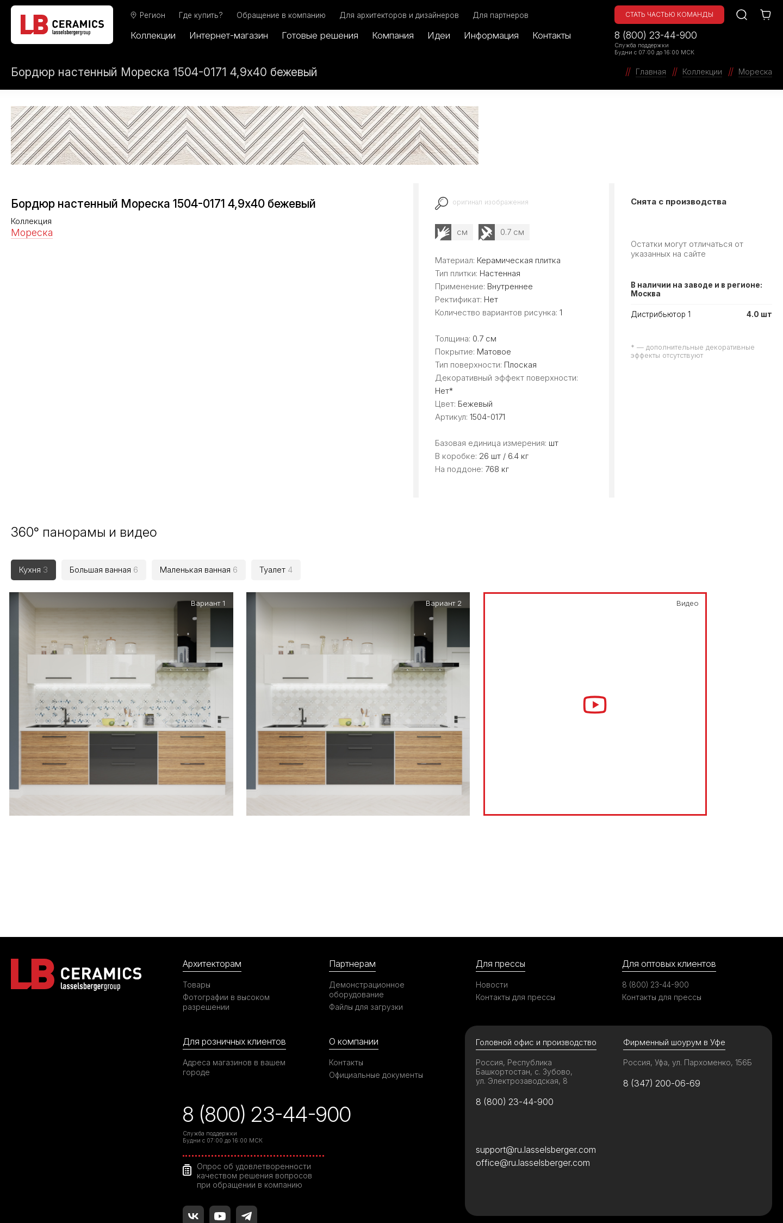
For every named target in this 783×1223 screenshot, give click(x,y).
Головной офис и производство (537, 961)
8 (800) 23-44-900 (655, 35)
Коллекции (155, 35)
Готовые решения (322, 35)
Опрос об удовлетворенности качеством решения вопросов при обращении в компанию (255, 1096)
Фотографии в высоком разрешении (227, 920)
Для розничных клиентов (236, 959)
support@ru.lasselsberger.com (537, 1069)
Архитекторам (213, 881)
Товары (197, 903)
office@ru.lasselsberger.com (533, 1082)
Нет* (444, 390)
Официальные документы (377, 993)
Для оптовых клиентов (670, 881)
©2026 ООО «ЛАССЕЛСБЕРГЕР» (72, 1196)
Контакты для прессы (516, 915)
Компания (396, 35)
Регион (150, 15)
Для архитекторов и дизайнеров (402, 15)
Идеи (441, 35)
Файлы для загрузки (366, 925)
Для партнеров (503, 15)
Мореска (32, 232)
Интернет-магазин (231, 35)
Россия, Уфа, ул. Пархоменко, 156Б (688, 981)
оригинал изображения (491, 202)
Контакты (554, 35)
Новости (492, 903)
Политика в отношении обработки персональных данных (583, 1196)
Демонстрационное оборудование (367, 907)
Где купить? (204, 15)
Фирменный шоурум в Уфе (674, 961)
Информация (494, 35)
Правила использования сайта (240, 1196)
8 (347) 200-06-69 (663, 1002)
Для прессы (501, 881)
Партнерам (353, 881)
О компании (354, 959)
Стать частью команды (669, 14)
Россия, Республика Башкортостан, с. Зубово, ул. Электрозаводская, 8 (524, 990)
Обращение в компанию (283, 15)
